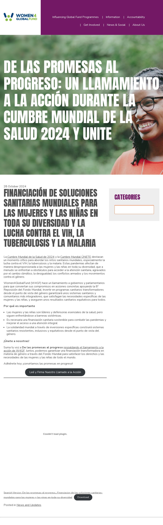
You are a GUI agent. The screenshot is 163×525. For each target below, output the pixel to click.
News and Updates (29, 505)
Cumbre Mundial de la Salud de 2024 (31, 257)
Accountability (136, 17)
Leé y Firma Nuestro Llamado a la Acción (55, 372)
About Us (138, 25)
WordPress (63, 520)
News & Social (116, 25)
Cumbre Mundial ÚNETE (75, 257)
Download (83, 497)
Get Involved (92, 25)
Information (113, 17)
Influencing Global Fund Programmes (75, 17)
